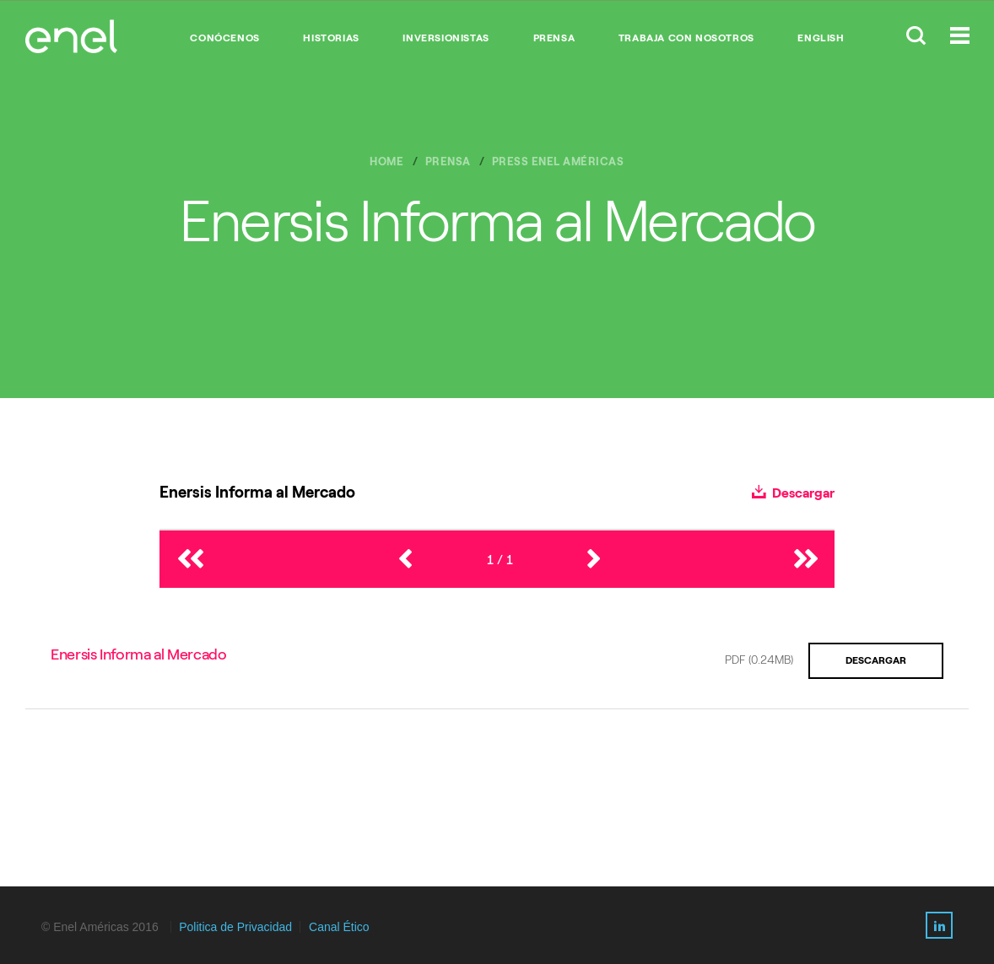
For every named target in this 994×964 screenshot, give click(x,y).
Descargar (793, 493)
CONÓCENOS (224, 38)
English (820, 38)
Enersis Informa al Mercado (139, 654)
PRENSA (554, 38)
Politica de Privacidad (235, 927)
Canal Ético (339, 927)
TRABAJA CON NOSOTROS (686, 38)
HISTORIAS (331, 38)
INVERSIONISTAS (445, 38)
